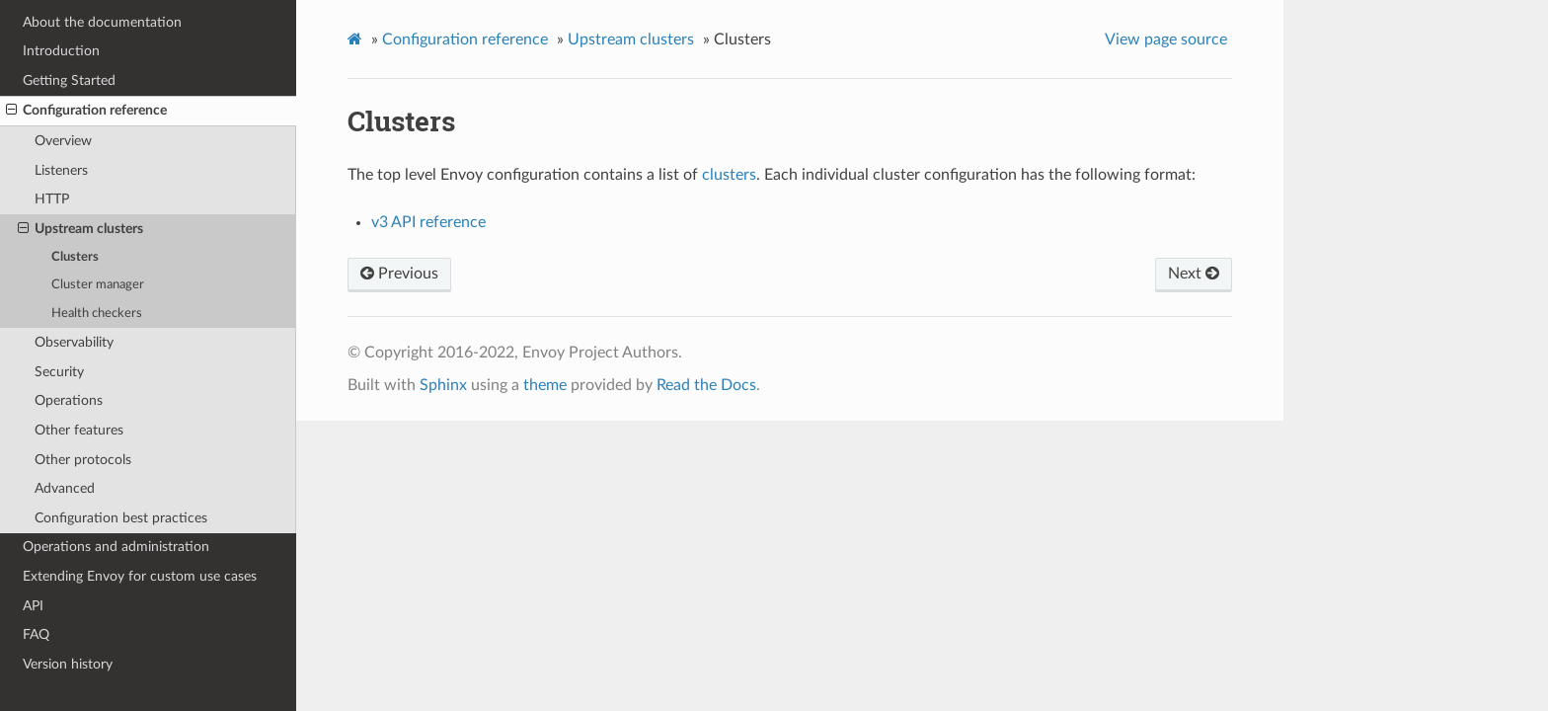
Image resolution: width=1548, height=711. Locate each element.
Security (59, 371)
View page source (1166, 39)
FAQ (36, 634)
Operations (69, 400)
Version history (68, 664)
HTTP (52, 199)
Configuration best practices (121, 518)
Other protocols (83, 459)
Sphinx (443, 385)
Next (1193, 273)
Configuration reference (86, 110)
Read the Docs (706, 385)
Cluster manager (97, 284)
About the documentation (102, 22)
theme (545, 385)
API (33, 605)
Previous (399, 273)
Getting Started (69, 80)
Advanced (65, 488)
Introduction (61, 50)
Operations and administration (116, 546)
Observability (74, 342)
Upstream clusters (80, 229)
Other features (79, 430)
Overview (63, 140)
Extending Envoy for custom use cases (140, 576)
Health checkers (96, 313)
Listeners (61, 170)
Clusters (75, 257)
